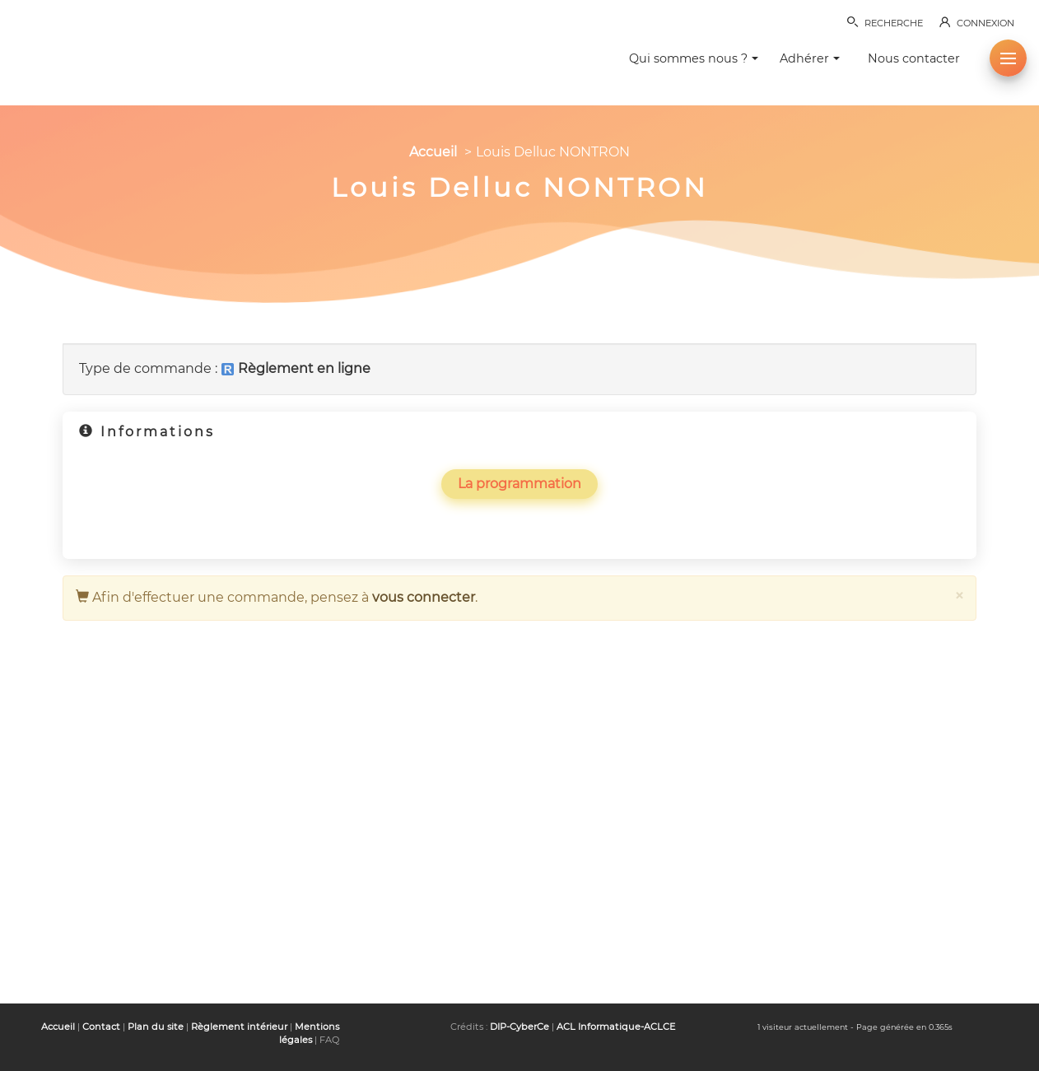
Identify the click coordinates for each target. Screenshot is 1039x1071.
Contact (101, 1026)
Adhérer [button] (810, 58)
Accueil (433, 152)
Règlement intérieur (239, 1026)
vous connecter (423, 597)
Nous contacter (914, 58)
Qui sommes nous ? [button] (693, 58)
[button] (1008, 58)
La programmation (519, 483)
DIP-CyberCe (519, 1026)
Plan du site (156, 1026)
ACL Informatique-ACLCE (616, 1026)
